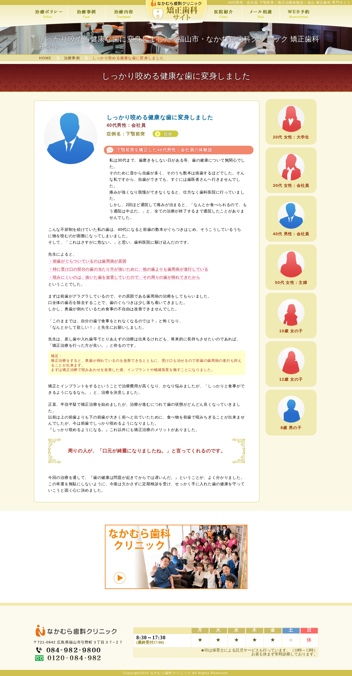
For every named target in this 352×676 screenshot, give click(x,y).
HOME (45, 58)
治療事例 (72, 58)
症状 (168, 134)
